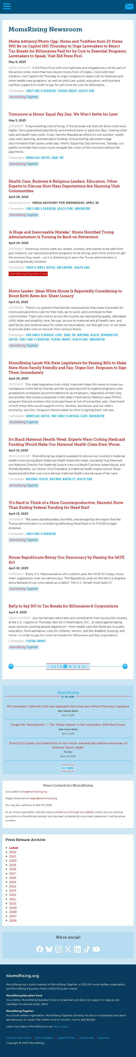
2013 (12, 890)
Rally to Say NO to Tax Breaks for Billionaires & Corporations (63, 606)
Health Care (87, 91)
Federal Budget (67, 91)
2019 (12, 865)
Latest (13, 848)
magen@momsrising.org (43, 798)
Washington (96, 416)
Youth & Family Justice (40, 267)
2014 (12, 886)
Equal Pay (58, 157)
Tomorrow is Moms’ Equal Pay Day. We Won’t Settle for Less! (63, 114)
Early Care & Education (41, 91)
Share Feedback (44, 1037)
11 (74, 666)
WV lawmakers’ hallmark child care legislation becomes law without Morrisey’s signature (68, 706)
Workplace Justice (38, 157)
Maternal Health (88, 335)
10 (70, 666)
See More (68, 768)
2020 (13, 860)
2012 (12, 895)
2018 (12, 869)
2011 (12, 899)
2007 (12, 916)
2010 (12, 903)
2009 (13, 908)
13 (83, 666)
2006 (13, 920)
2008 (13, 912)
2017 (12, 873)
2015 (12, 882)
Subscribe (103, 1037)
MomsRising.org (66, 6)
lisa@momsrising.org (35, 791)
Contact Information (18, 1037)
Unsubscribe (86, 1037)
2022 (12, 852)
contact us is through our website (74, 811)
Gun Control (65, 267)
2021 (12, 856)
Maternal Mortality (62, 479)
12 (79, 666)
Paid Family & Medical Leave (44, 335)
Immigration (82, 208)
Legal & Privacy (66, 1037)
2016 (12, 878)
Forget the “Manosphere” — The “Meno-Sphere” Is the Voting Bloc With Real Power (68, 724)
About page (61, 1026)
